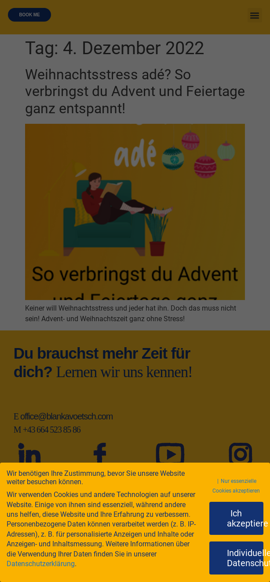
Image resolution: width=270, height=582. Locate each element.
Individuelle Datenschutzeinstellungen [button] (245, 558)
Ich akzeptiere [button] (245, 518)
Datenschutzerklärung (41, 564)
